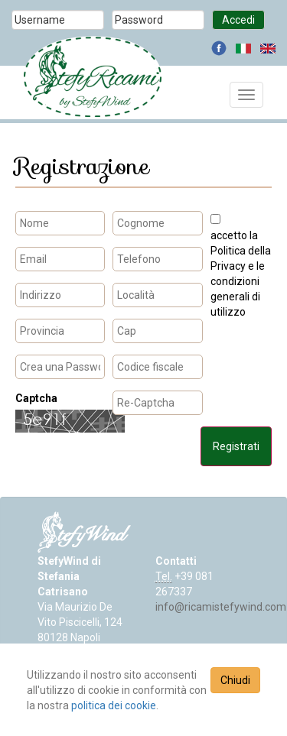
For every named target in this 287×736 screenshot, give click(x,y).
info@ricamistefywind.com (220, 607)
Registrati (236, 446)
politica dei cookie (113, 705)
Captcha (36, 398)
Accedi (238, 20)
